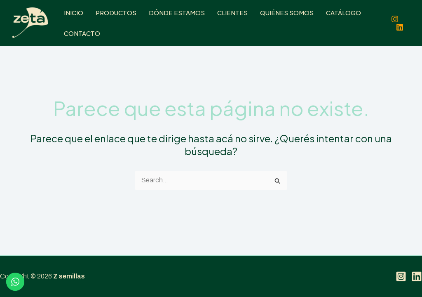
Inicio (73, 12)
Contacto (82, 33)
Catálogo (343, 12)
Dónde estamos (177, 12)
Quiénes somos (287, 12)
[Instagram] (395, 19)
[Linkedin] (399, 27)
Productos (116, 12)
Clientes (232, 12)
